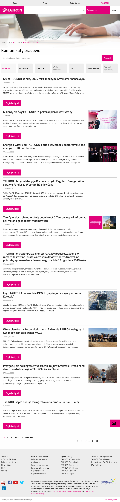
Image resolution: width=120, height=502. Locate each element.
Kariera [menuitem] (4, 470)
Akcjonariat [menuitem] (36, 462)
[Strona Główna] (12, 10)
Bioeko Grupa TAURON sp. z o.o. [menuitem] (104, 462)
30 (12, 437)
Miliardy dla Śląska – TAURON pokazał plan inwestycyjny (37, 112)
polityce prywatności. (74, 491)
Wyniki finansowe (57, 68)
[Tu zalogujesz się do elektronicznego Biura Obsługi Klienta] (98, 10)
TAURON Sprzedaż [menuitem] (68, 470)
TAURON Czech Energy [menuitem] (100, 459)
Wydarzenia (23, 68)
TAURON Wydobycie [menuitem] (69, 467)
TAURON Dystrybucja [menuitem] (70, 462)
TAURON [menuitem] (4, 456)
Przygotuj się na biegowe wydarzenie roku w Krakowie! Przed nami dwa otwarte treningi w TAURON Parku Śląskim (44, 367)
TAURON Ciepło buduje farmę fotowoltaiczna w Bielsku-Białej (41, 402)
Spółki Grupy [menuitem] (66, 456)
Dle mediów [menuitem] (6, 465)
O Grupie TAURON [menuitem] (8, 459)
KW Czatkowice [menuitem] (97, 465)
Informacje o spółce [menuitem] (39, 459)
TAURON (105, 3)
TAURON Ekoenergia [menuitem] (69, 465)
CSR (71, 68)
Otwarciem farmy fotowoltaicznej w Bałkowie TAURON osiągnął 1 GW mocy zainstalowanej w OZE (43, 331)
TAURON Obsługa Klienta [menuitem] (101, 456)
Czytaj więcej (12, 103)
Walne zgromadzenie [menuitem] (39, 465)
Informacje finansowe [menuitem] (40, 467)
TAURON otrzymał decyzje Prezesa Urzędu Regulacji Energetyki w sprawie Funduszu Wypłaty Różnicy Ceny (43, 183)
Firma (45, 3)
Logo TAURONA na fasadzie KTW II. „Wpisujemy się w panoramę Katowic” (42, 295)
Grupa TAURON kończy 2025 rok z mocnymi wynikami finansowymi (44, 79)
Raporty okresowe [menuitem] (38, 473)
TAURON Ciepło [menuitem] (67, 473)
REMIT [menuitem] (3, 467)
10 (4, 437)
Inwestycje (40, 68)
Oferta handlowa (93, 68)
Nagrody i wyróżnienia (108, 68)
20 (8, 437)
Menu (115, 10)
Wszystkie (6, 68)
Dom (15, 3)
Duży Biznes (75, 3)
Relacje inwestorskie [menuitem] (9, 462)
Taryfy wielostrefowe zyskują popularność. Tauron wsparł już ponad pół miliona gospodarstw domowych (44, 219)
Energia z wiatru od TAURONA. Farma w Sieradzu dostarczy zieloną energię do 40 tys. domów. (44, 146)
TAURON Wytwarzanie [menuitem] (70, 459)
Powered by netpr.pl (112, 499)
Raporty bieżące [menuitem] (37, 470)
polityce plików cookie (58, 491)
